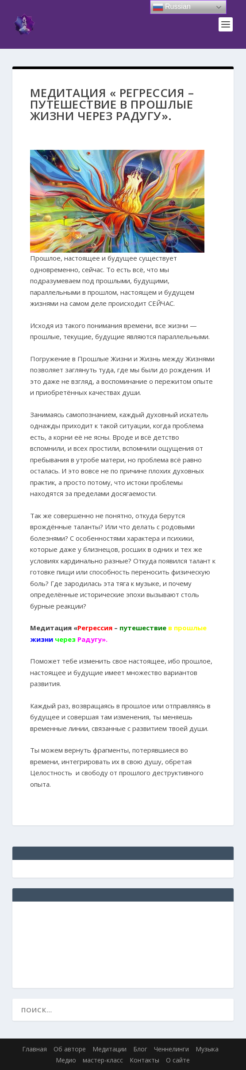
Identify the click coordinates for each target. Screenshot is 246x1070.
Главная (34, 1049)
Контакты (144, 1060)
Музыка (207, 1049)
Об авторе (70, 1049)
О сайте (178, 1060)
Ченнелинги (171, 1049)
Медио (66, 1060)
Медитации (109, 1049)
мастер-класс (103, 1060)
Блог (140, 1049)
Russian (172, 7)
